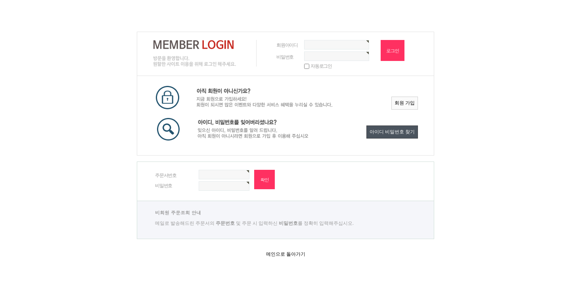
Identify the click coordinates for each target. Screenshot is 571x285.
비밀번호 (284, 57)
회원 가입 (405, 103)
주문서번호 (165, 175)
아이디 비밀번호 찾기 (392, 132)
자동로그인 (321, 66)
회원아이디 (287, 45)
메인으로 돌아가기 (285, 254)
